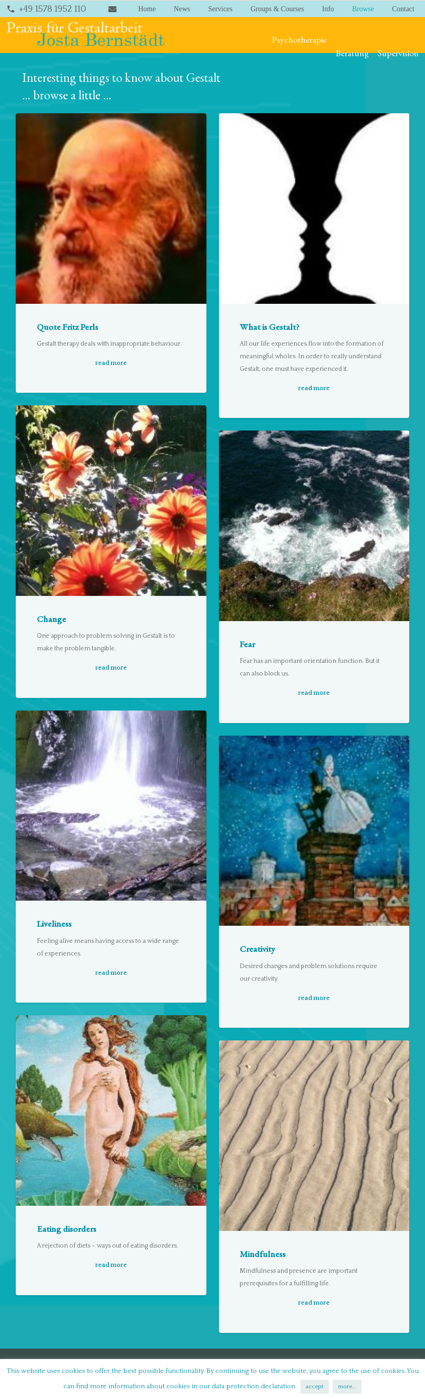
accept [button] (314, 1386)
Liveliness (54, 924)
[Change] (111, 501)
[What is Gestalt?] (314, 208)
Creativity (257, 949)
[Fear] (314, 526)
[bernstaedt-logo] (85, 35)
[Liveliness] (111, 806)
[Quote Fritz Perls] (111, 208)
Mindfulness (263, 1254)
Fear (247, 644)
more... (347, 1386)
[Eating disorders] (111, 1111)
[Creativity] (314, 831)
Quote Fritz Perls (67, 327)
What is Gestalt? (270, 327)
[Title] (112, 9)
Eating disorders (66, 1229)
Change (51, 619)
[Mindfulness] (314, 1136)
